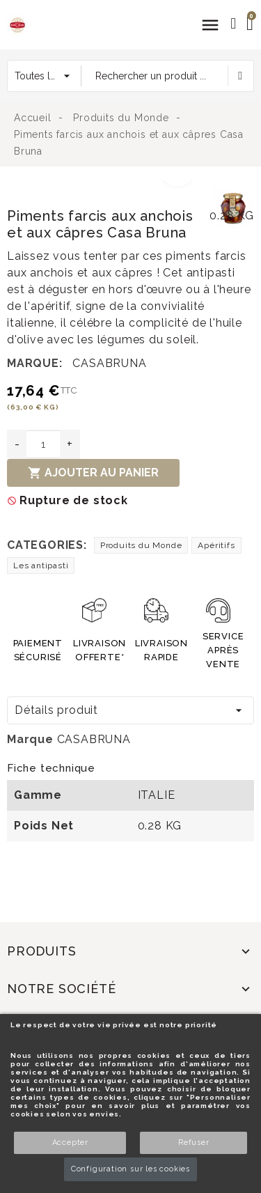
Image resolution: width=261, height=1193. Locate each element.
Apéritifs (216, 545)
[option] (106, 188)
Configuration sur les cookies (130, 1168)
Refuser (193, 1142)
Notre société (61, 988)
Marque (30, 739)
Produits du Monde (141, 545)
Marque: (35, 363)
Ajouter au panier (93, 473)
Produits (41, 951)
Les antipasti (40, 565)
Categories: (47, 545)
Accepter (70, 1142)
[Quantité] (43, 444)
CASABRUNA (109, 363)
